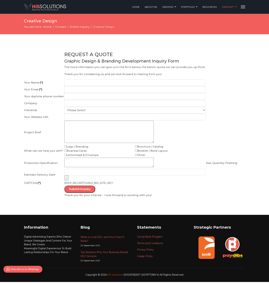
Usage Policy (145, 257)
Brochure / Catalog (151, 147)
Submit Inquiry (80, 190)
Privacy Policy (145, 250)
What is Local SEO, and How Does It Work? (106, 242)
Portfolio (188, 7)
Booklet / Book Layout (153, 151)
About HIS (151, 7)
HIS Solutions (115, 275)
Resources (209, 7)
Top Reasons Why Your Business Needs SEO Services (106, 257)
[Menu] (243, 7)
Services (167, 7)
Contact (228, 7)
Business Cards (77, 151)
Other (142, 155)
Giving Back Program (150, 237)
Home (135, 7)
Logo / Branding (78, 147)
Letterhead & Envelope (83, 155)
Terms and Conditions (150, 244)
